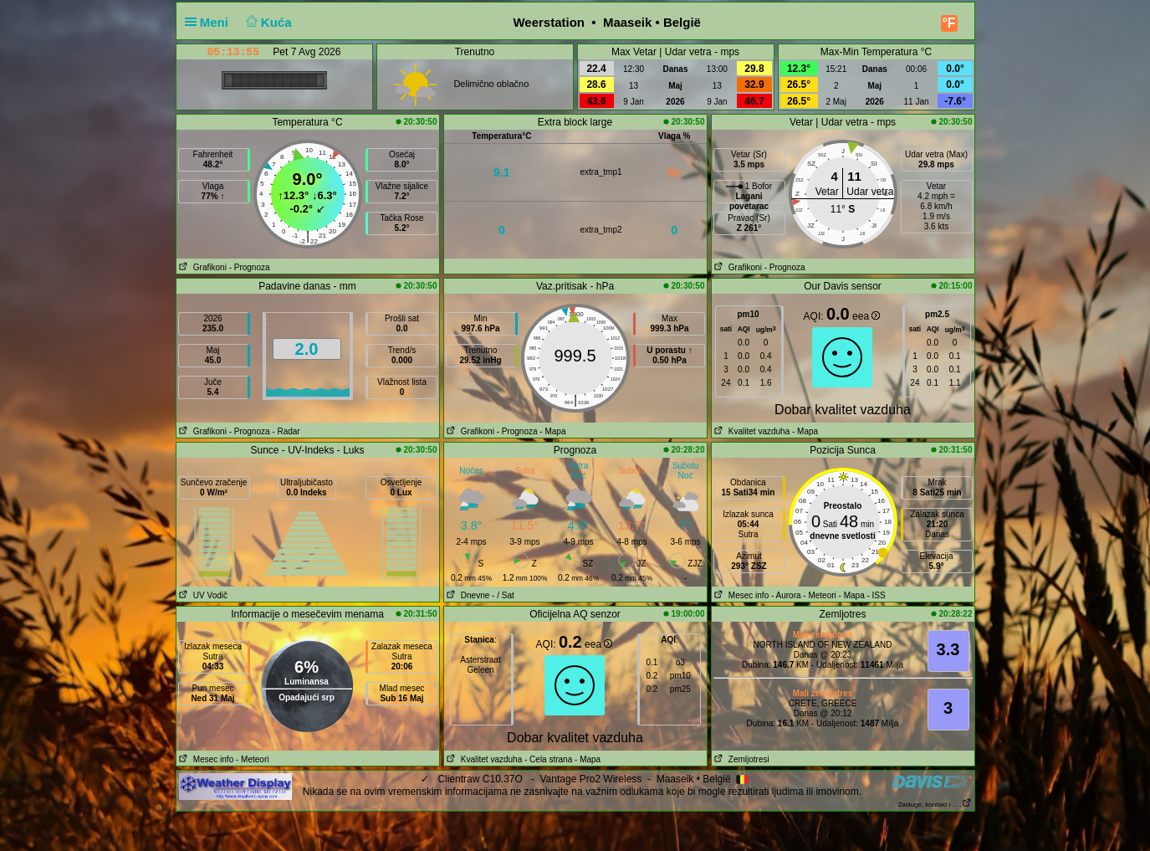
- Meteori (819, 595)
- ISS (875, 595)
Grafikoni (201, 267)
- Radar (285, 431)
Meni (210, 22)
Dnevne (467, 595)
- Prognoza (249, 267)
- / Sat (503, 595)
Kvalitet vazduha (751, 431)
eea (866, 316)
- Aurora (786, 595)
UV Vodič (201, 595)
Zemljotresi (740, 759)
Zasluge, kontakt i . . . (934, 804)
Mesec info (740, 595)
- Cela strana (548, 759)
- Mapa (552, 431)
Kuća (267, 22)
